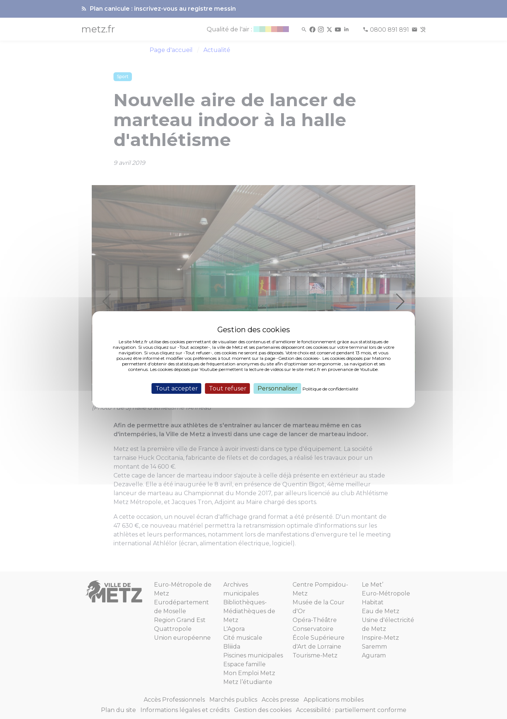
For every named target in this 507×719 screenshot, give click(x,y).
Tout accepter (176, 388)
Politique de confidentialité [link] (330, 389)
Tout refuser (227, 388)
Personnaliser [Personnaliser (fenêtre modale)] (278, 388)
